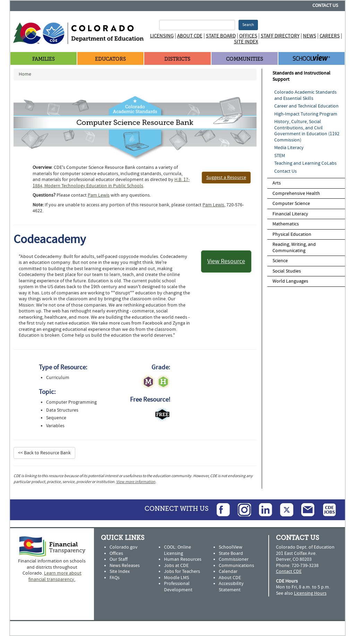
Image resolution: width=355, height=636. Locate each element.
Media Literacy (289, 148)
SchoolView (230, 547)
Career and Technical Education (306, 106)
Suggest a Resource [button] (226, 177)
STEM (279, 156)
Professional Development (178, 587)
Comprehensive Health (296, 193)
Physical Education (291, 234)
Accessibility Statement (231, 587)
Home (25, 74)
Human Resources (182, 559)
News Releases (125, 565)
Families (43, 59)
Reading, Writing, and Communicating (294, 247)
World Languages (290, 281)
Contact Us (325, 5)
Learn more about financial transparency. (54, 576)
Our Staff (119, 559)
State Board (221, 36)
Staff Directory (280, 36)
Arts (276, 183)
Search (248, 24)
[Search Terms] (197, 25)
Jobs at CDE (176, 565)
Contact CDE (289, 571)
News (309, 36)
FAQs (115, 578)
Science (280, 261)
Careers (330, 36)
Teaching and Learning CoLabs (305, 163)
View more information (135, 481)
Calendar (228, 571)
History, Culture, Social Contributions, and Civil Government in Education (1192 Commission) (306, 131)
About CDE (189, 36)
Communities (244, 59)
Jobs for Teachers (182, 571)
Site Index (246, 41)
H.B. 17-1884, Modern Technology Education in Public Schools (111, 183)
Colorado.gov (124, 547)
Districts (177, 59)
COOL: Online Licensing (177, 550)
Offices (248, 36)
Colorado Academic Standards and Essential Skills (305, 95)
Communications (236, 565)
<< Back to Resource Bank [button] (44, 453)
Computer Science (291, 203)
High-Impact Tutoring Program (305, 114)
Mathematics (285, 224)
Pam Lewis (99, 195)
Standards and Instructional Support (301, 76)
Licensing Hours (310, 593)
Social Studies (286, 271)
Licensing (162, 36)
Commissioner (234, 559)
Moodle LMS (176, 578)
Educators (110, 59)
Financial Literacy (290, 214)
